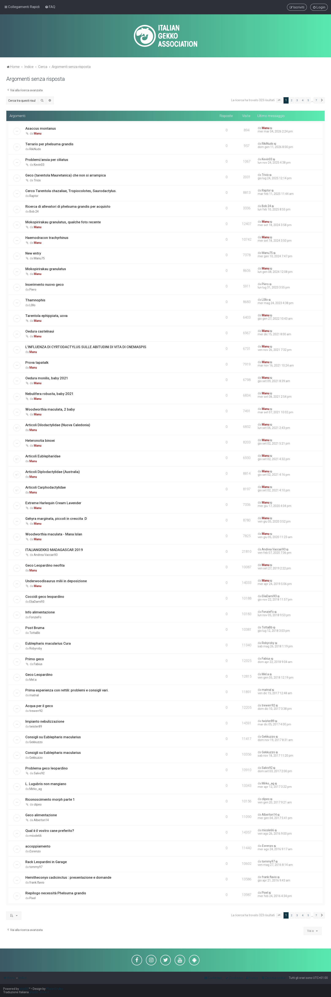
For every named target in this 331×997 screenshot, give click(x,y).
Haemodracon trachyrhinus (46, 238)
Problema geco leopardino (46, 768)
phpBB (24, 988)
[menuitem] (50, 7)
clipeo (38, 804)
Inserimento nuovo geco (44, 284)
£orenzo (35, 851)
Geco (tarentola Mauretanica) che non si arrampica (65, 175)
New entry (33, 253)
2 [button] (291, 100)
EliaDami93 (36, 601)
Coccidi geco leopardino (44, 596)
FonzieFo (35, 617)
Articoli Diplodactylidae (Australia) (52, 472)
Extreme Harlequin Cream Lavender (53, 503)
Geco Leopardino (39, 674)
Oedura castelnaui (39, 331)
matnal (34, 695)
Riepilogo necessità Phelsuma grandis (55, 893)
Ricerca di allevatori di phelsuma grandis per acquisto (67, 206)
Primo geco (34, 659)
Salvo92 (39, 773)
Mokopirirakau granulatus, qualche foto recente (63, 222)
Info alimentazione (40, 612)
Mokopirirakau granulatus (45, 269)
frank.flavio (36, 882)
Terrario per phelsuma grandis (49, 144)
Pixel (32, 898)
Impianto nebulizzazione (44, 721)
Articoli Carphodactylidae (45, 487)
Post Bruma (34, 628)
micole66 (35, 835)
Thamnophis (35, 300)
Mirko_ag (35, 789)
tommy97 (35, 867)
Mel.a (33, 679)
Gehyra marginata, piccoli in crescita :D (56, 518)
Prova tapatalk (37, 362)
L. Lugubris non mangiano (45, 784)
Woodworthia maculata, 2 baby (50, 409)
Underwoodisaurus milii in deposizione (56, 581)
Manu (37, 133)
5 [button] (308, 100)
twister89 (35, 726)
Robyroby (35, 648)
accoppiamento (37, 846)
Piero (32, 289)
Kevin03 (39, 164)
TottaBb (34, 633)
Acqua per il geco (39, 706)
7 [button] (316, 100)
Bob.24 (34, 211)
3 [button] (297, 100)
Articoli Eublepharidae (42, 456)
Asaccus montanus (40, 128)
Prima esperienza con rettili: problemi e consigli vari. (67, 690)
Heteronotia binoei (40, 440)
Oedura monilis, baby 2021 (46, 378)
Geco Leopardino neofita (45, 565)
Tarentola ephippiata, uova (46, 316)
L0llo (32, 305)
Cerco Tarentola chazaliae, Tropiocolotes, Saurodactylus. (71, 191)
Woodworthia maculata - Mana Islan (53, 534)
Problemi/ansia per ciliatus (46, 160)
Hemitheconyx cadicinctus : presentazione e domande (68, 877)
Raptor (33, 196)
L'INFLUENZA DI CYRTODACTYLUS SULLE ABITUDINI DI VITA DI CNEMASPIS (85, 347)
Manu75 (39, 258)
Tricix (37, 180)
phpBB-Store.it (39, 992)
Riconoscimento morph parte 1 (50, 799)
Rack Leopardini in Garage (46, 862)
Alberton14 (41, 820)
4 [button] (302, 100)
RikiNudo (35, 149)
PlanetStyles (54, 988)
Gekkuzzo (36, 742)
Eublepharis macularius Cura (48, 643)
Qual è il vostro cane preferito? (49, 831)
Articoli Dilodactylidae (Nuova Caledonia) (57, 425)
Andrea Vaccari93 (46, 554)
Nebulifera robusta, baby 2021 (49, 394)
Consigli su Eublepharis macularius (53, 737)
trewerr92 (36, 711)
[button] (279, 100)
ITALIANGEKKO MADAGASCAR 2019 (54, 550)
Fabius (38, 664)
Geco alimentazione (41, 815)
